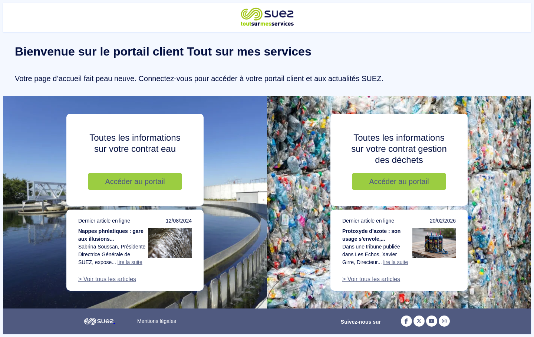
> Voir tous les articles (107, 279)
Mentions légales (156, 321)
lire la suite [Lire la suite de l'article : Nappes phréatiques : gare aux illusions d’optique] (130, 262)
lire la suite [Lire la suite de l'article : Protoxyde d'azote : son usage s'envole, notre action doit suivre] (395, 262)
